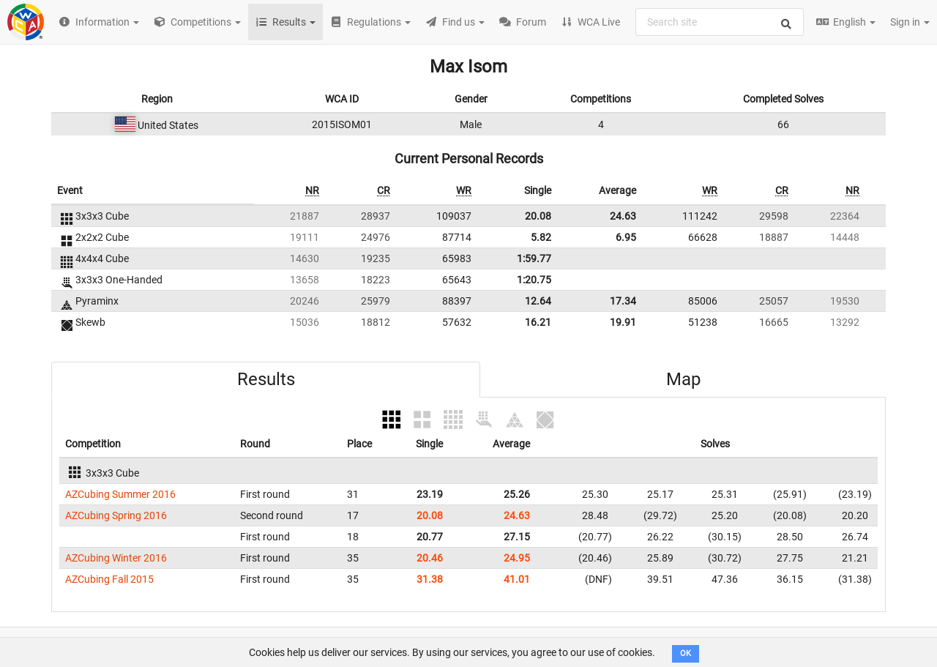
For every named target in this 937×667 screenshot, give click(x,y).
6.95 (626, 237)
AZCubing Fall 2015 (109, 579)
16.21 (538, 322)
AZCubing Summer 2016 (120, 494)
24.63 (623, 216)
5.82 (541, 237)
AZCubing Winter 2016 (116, 558)
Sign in (910, 22)
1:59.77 (534, 258)
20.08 (538, 216)
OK (685, 653)
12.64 (538, 301)
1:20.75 (534, 280)
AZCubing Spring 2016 (116, 515)
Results (266, 379)
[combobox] (719, 22)
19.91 (623, 322)
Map (683, 379)
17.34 (623, 301)
